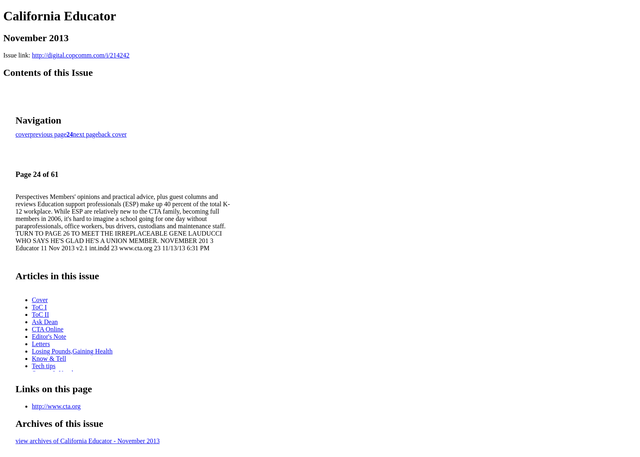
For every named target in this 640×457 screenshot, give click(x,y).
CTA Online (47, 329)
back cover (112, 134)
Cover (40, 299)
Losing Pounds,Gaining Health (72, 351)
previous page (48, 134)
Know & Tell (49, 358)
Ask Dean (45, 321)
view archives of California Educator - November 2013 (88, 440)
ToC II (40, 314)
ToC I (39, 307)
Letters (41, 343)
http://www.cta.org (56, 406)
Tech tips (44, 365)
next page (85, 134)
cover (23, 134)
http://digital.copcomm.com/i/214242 (80, 55)
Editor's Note (49, 336)
